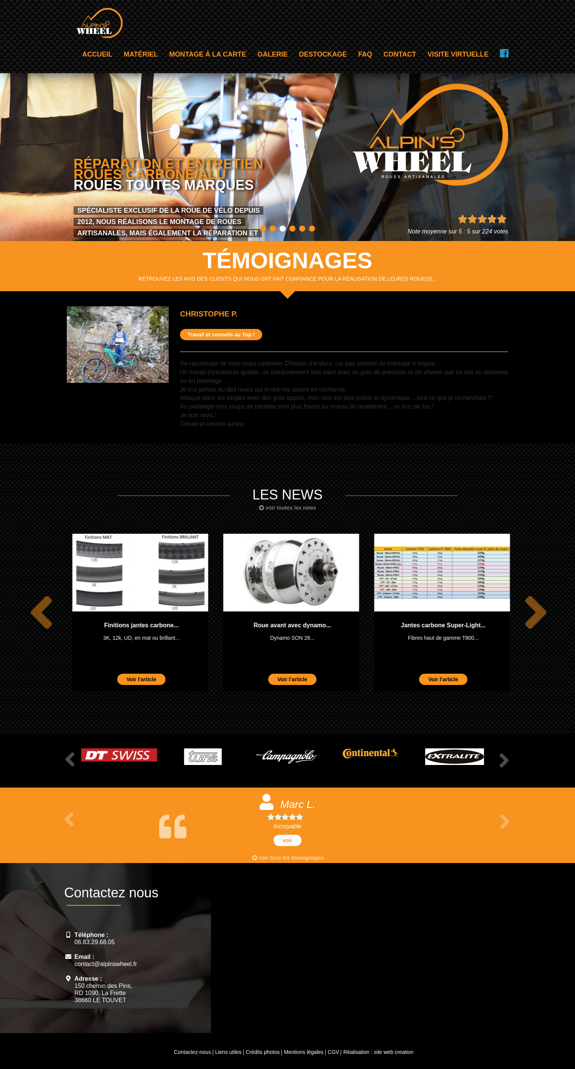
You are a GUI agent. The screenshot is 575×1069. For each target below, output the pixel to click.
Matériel (141, 54)
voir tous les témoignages (288, 858)
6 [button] (312, 229)
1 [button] (263, 229)
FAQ (365, 54)
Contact (399, 54)
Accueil (97, 54)
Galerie (273, 54)
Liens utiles (228, 1052)
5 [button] (302, 229)
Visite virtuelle (458, 54)
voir (287, 840)
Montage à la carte (207, 54)
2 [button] (273, 229)
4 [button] (292, 229)
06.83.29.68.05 (94, 942)
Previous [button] (37, 612)
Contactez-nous (192, 1052)
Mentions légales (303, 1052)
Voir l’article (137, 679)
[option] (136, 612)
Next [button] (532, 612)
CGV (333, 1052)
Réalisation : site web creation (378, 1052)
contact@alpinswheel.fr (105, 964)
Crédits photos (263, 1052)
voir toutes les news (287, 508)
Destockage (323, 54)
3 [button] (283, 229)
